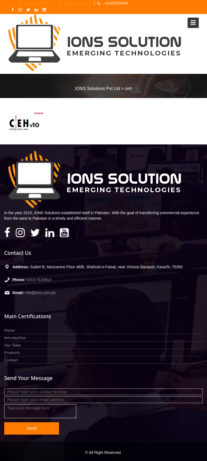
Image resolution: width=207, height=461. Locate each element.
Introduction (16, 337)
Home (10, 330)
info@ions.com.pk (41, 292)
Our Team (13, 344)
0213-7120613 (39, 280)
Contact (12, 359)
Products (13, 352)
